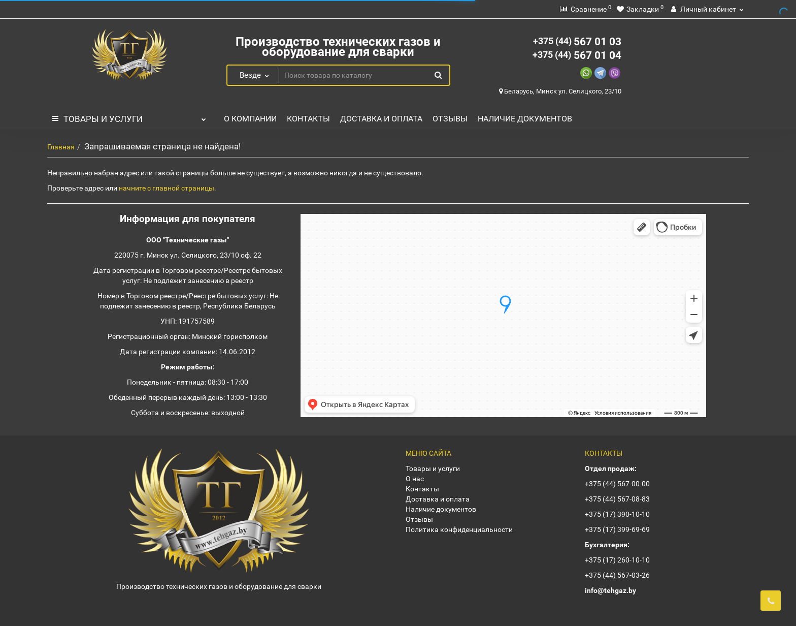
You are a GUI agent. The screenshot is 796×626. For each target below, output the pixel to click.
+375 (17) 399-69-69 (617, 529)
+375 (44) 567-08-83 (617, 499)
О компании (250, 118)
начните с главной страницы (166, 188)
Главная (61, 147)
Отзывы (450, 118)
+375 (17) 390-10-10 (617, 514)
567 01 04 (577, 55)
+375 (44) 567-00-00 (617, 484)
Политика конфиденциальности (459, 529)
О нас (415, 479)
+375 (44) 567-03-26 (617, 575)
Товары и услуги (129, 116)
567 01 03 (577, 42)
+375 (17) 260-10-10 (617, 560)
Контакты (308, 118)
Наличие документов (525, 118)
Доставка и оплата (381, 118)
